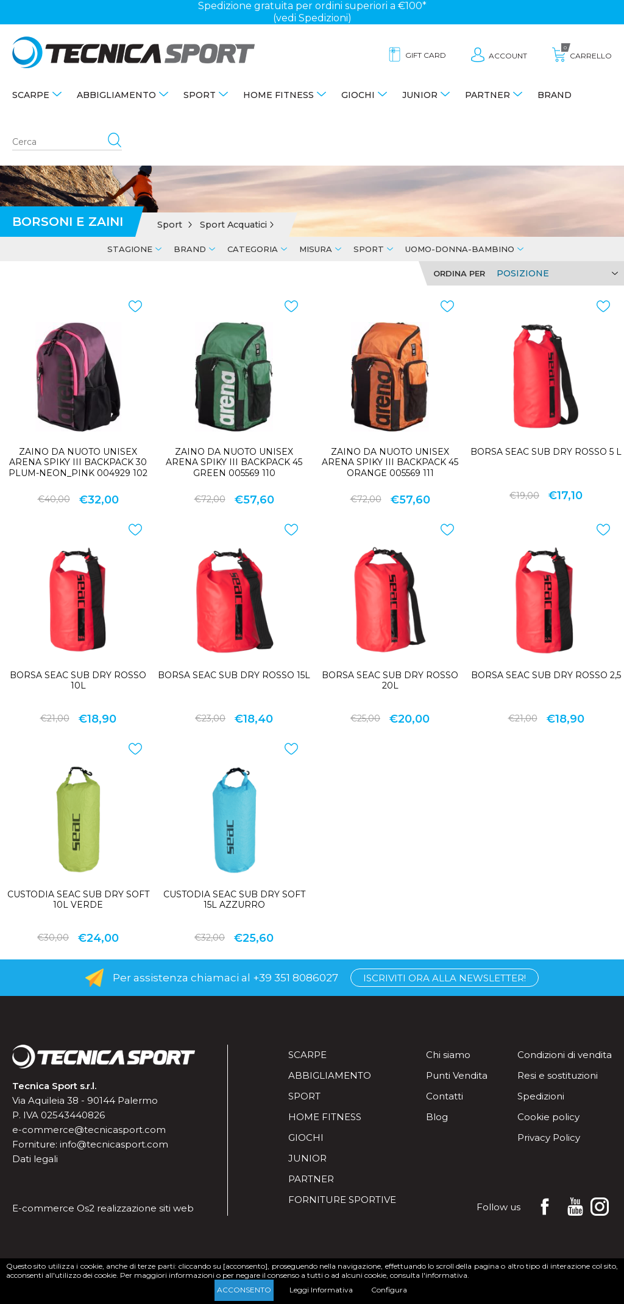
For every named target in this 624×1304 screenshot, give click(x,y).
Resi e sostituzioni (557, 1075)
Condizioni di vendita (564, 1054)
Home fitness (278, 94)
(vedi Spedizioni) (312, 18)
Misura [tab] (315, 249)
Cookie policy (548, 1117)
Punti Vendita (457, 1075)
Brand (554, 94)
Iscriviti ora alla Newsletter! (444, 978)
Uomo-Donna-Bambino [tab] (459, 249)
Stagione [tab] (129, 249)
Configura (389, 1289)
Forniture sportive (342, 1199)
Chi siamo (448, 1054)
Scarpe (30, 94)
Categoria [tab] (252, 249)
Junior (420, 94)
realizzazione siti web (145, 1208)
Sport (199, 94)
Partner (487, 94)
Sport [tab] (368, 249)
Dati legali (35, 1159)
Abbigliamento (116, 94)
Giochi (358, 94)
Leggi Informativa (321, 1289)
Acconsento (244, 1289)
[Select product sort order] (555, 273)
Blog (437, 1117)
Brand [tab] (190, 249)
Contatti (444, 1096)
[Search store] (67, 142)
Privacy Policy (548, 1137)
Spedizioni (540, 1096)
